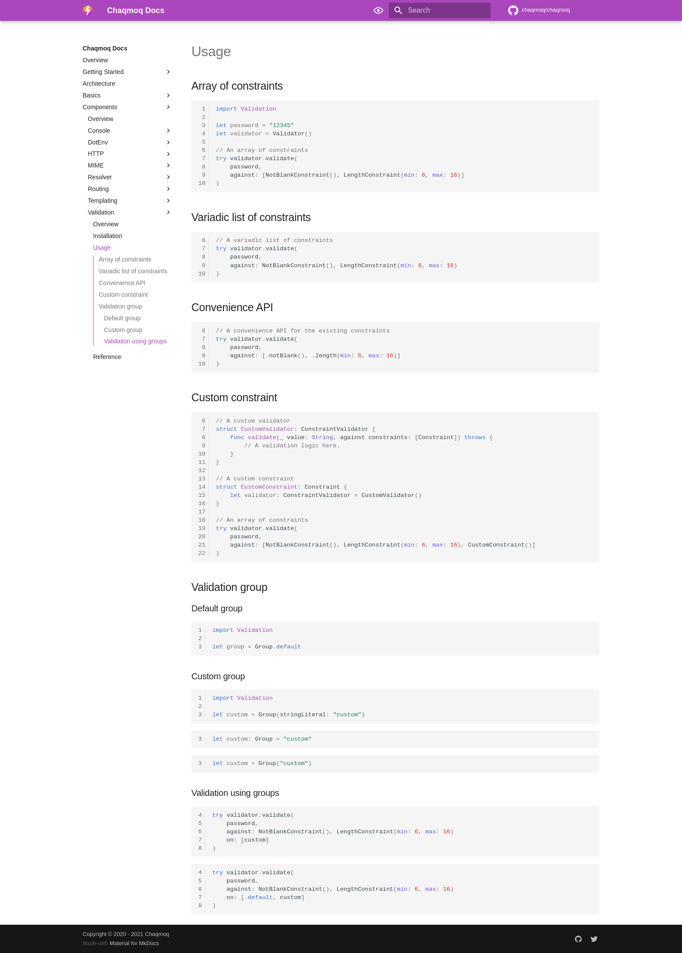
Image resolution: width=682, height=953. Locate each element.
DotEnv (130, 142)
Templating (130, 201)
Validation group (120, 306)
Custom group (123, 329)
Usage (101, 247)
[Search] (440, 10)
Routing (130, 189)
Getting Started (127, 72)
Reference (107, 356)
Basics (127, 95)
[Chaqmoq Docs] (88, 10)
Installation (107, 235)
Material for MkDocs (134, 943)
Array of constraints (125, 259)
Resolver (130, 177)
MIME (130, 165)
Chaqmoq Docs (105, 48)
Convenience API (122, 282)
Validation (130, 212)
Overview (95, 60)
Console (130, 130)
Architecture (99, 83)
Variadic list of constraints (133, 271)
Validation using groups (135, 341)
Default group (122, 318)
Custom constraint (123, 294)
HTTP (130, 154)
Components (127, 107)
